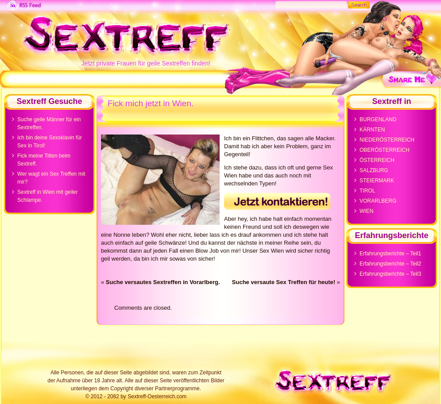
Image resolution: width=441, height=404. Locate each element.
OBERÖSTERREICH (385, 150)
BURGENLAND (378, 119)
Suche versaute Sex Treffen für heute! (283, 282)
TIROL (367, 191)
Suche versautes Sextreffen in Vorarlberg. (163, 282)
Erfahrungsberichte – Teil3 (390, 274)
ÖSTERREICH (377, 160)
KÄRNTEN (372, 130)
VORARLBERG (378, 201)
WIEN (366, 211)
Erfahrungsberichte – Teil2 (390, 264)
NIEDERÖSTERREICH (387, 140)
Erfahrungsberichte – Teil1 (390, 253)
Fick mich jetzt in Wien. (150, 103)
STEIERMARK (377, 180)
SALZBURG (374, 170)
